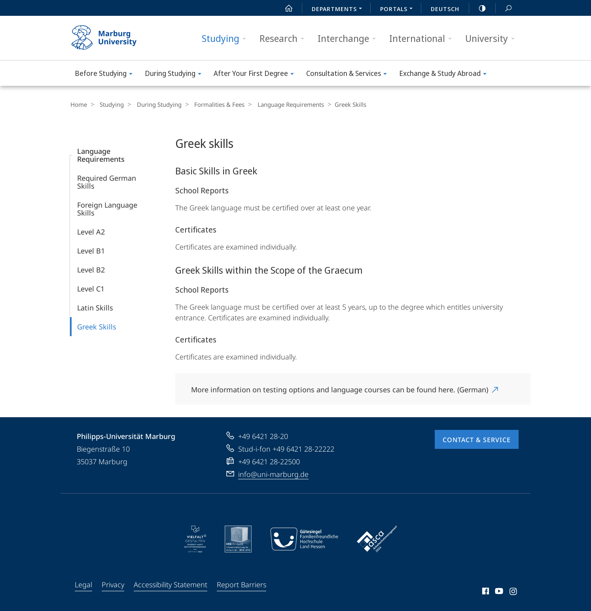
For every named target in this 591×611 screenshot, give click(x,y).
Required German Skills (106, 181)
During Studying (175, 74)
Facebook (485, 592)
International (423, 38)
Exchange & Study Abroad (445, 74)
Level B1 (91, 250)
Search (504, 8)
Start (284, 8)
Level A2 (91, 231)
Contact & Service (477, 439)
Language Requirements (280, 104)
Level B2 (91, 269)
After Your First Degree (256, 74)
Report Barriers (241, 584)
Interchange (349, 38)
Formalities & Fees (211, 104)
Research (284, 38)
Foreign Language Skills (107, 208)
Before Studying (106, 74)
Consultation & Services (349, 74)
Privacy (113, 584)
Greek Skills (96, 326)
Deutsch (445, 9)
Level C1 (90, 288)
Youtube (498, 592)
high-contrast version (478, 8)
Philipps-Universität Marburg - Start (112, 38)
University (492, 38)
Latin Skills (95, 307)
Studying (226, 38)
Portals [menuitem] (398, 9)
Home (78, 104)
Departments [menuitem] (339, 9)
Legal (83, 584)
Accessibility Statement (170, 584)
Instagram (514, 592)
